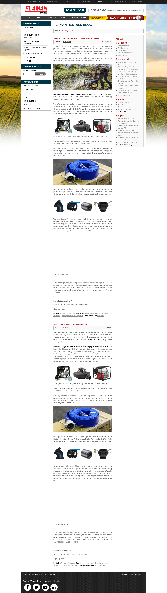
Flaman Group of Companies (41, 581)
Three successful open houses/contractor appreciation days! (128, 133)
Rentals (100, 1)
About (63, 18)
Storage (27, 61)
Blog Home (59, 31)
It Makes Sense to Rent (126, 119)
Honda (61, 97)
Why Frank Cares (124, 95)
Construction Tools (32, 53)
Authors (78, 31)
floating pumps (105, 349)
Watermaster (70, 565)
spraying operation (67, 316)
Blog (39, 18)
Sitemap (134, 574)
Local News (122, 50)
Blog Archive (69, 31)
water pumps (88, 58)
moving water (78, 316)
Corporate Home (30, 86)
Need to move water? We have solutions (70, 324)
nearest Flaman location (67, 542)
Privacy (141, 574)
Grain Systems (84, 1)
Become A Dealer (79, 18)
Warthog (78, 565)
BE (72, 97)
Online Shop (137, 1)
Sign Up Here (59, 309)
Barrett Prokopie (123, 102)
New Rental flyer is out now (127, 142)
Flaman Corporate (32, 1)
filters (58, 143)
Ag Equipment (29, 27)
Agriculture (52, 1)
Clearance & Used (118, 1)
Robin (63, 565)
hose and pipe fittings (78, 189)
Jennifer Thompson (124, 109)
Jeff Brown (121, 107)
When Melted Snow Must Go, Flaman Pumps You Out (76, 38)
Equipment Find (125, 17)
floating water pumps (79, 283)
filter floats (73, 226)
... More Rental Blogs (125, 145)
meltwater (56, 316)
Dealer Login (125, 574)
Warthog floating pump (67, 356)
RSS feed (119, 39)
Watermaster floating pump (69, 104)
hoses (102, 141)
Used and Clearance (32, 109)
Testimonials (122, 55)
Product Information (125, 53)
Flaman (120, 105)
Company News (123, 46)
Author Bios (122, 112)
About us (26, 574)
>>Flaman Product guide (132, 10)
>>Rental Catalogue (114, 10)
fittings (109, 141)
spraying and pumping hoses (76, 148)
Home (29, 18)
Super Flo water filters (71, 219)
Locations (51, 18)
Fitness (26, 97)
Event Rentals (29, 57)
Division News (123, 48)
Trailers (67, 1)
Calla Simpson (68, 328)
